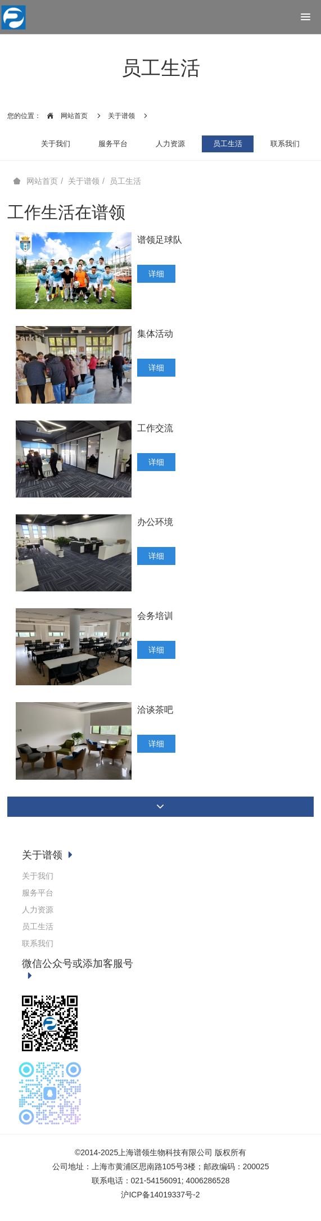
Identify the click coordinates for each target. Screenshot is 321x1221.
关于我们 (55, 143)
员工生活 (227, 143)
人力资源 (170, 143)
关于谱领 (121, 116)
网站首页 (64, 116)
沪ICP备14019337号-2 (160, 1194)
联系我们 (285, 143)
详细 (156, 273)
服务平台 (113, 143)
